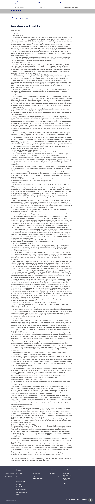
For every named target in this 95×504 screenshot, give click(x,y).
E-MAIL (16, 6)
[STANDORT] (60, 2)
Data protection (72, 499)
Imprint (78, 499)
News (55, 11)
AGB (66, 499)
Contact (79, 11)
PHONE (39, 6)
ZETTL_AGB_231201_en (22, 18)
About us (7, 470)
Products (60, 11)
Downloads (73, 11)
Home (50, 11)
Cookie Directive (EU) (86, 499)
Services (66, 11)
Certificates (53, 470)
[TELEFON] (39, 2)
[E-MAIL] (16, 2)
